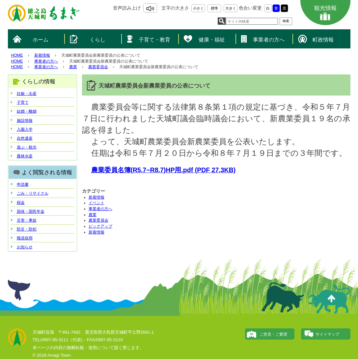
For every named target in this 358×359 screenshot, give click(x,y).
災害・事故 (27, 220)
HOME (17, 55)
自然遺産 (25, 138)
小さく (198, 8)
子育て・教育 (154, 39)
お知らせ (25, 247)
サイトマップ (327, 334)
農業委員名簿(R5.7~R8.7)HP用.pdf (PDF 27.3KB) (163, 170)
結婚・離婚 (27, 111)
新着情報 (42, 55)
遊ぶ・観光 (27, 147)
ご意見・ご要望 (273, 334)
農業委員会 (98, 67)
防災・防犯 (27, 229)
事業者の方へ (269, 39)
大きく (230, 8)
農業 (73, 67)
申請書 (23, 184)
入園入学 (25, 129)
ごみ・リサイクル (32, 193)
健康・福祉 (212, 39)
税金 (21, 202)
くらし (97, 39)
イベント (96, 203)
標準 (214, 8)
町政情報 (323, 39)
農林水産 (25, 156)
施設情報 (25, 120)
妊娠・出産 (27, 93)
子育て (23, 102)
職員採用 (25, 238)
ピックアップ (100, 226)
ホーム (40, 39)
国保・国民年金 (30, 211)
